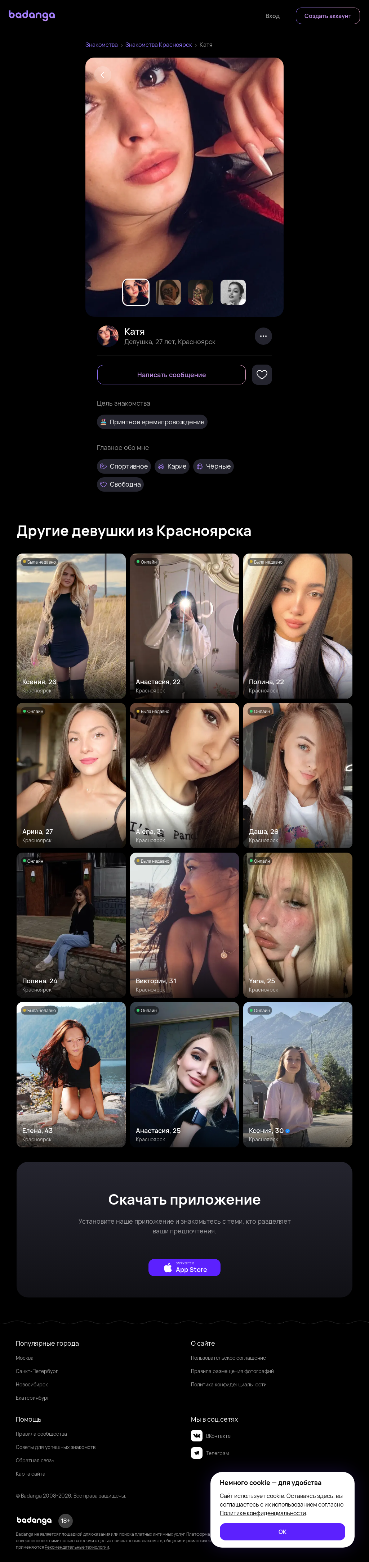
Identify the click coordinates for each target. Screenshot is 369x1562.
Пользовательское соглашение (228, 1357)
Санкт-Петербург (37, 1371)
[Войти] (272, 15)
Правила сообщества (41, 1433)
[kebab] (263, 336)
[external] (184, 1267)
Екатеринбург (32, 1397)
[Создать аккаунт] (327, 15)
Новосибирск (32, 1384)
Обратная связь (35, 1460)
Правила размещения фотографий (232, 1371)
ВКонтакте (211, 1435)
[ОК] (282, 1531)
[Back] (102, 74)
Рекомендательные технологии (77, 1547)
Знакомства (101, 45)
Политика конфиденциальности (229, 1384)
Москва (25, 1357)
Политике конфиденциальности (263, 1513)
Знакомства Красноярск (158, 45)
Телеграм (210, 1453)
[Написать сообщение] (171, 375)
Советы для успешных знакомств (55, 1447)
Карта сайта (30, 1473)
